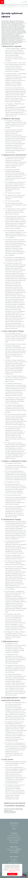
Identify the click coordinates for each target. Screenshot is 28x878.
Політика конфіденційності (14, 837)
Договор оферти (8, 870)
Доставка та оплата (14, 835)
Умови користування (14, 840)
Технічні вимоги (14, 842)
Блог (14, 827)
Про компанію (14, 825)
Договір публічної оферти (14, 839)
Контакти (14, 828)
